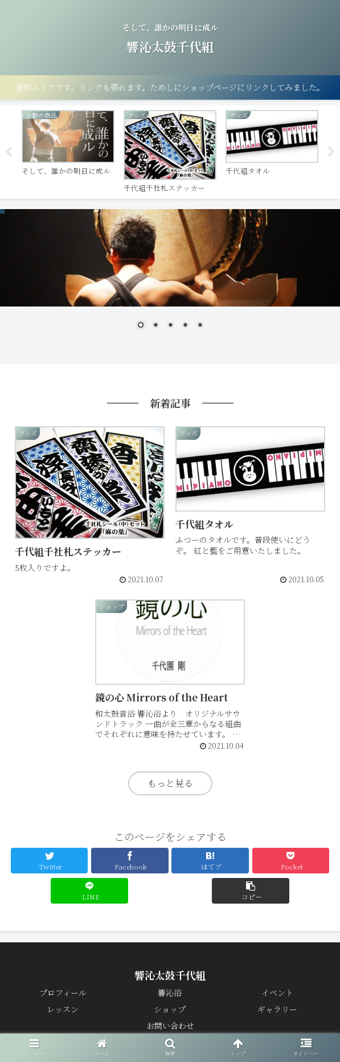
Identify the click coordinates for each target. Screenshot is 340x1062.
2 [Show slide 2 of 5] (155, 326)
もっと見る (170, 783)
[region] (170, 278)
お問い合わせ (170, 1025)
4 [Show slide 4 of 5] (185, 326)
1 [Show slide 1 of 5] (140, 326)
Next (331, 152)
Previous (8, 152)
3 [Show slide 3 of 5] (170, 326)
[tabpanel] (68, 150)
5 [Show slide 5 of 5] (200, 326)
